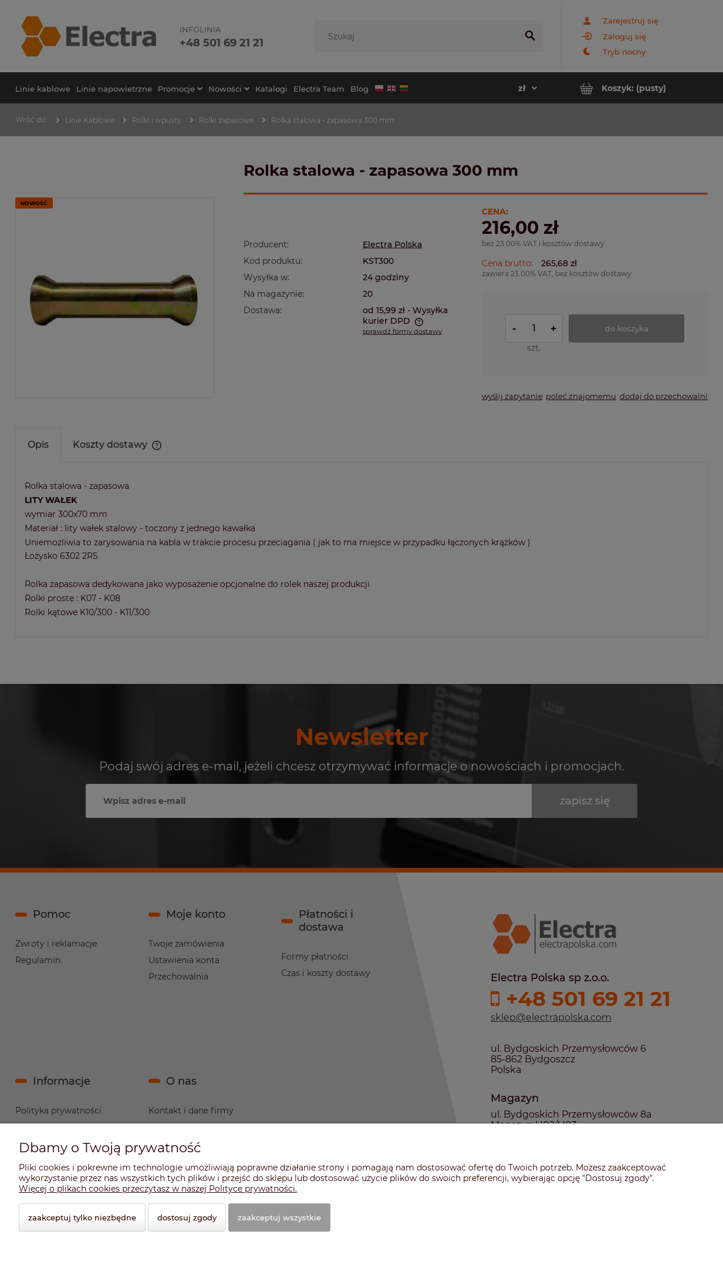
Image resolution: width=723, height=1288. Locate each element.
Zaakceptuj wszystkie (279, 1217)
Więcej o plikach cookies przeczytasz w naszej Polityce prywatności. (158, 1188)
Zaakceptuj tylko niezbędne (82, 1217)
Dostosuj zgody (187, 1217)
